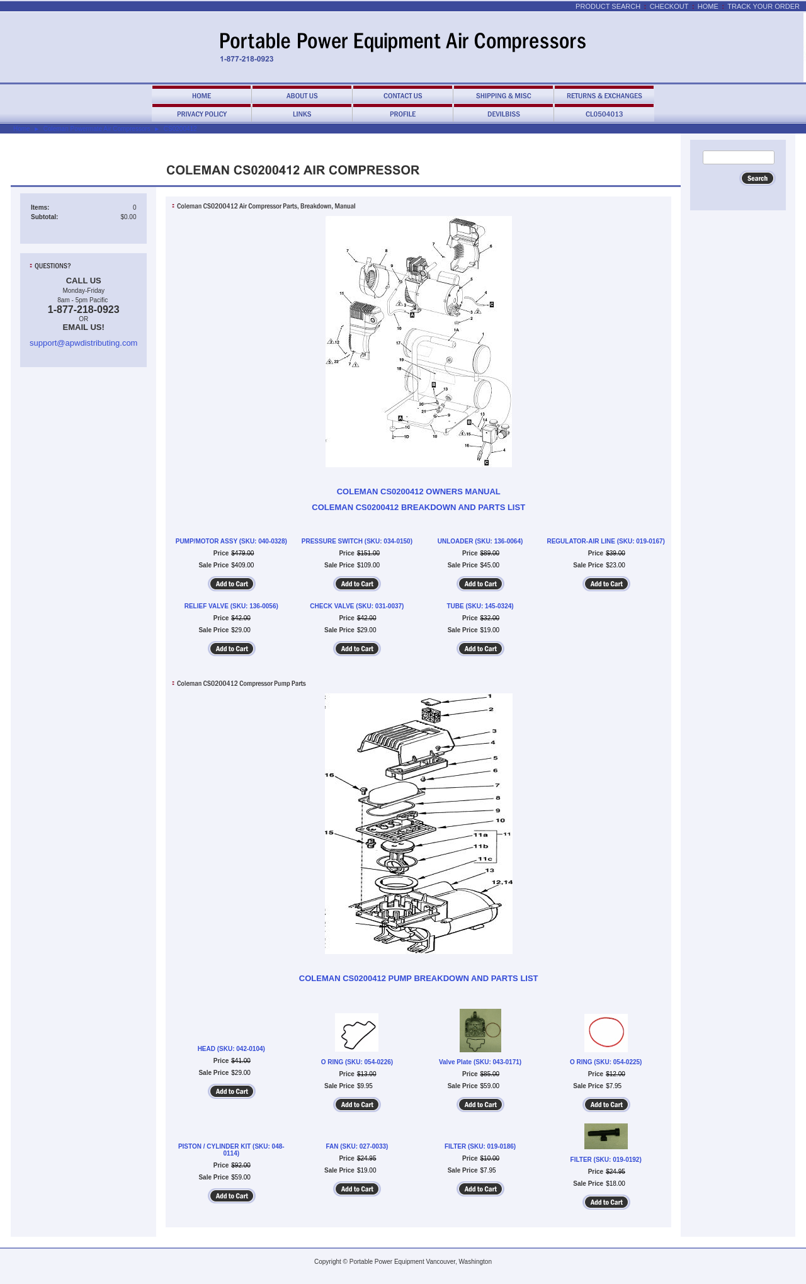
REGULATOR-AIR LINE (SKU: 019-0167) (605, 541)
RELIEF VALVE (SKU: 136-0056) (231, 606)
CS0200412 (180, 128)
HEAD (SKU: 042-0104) (231, 1048)
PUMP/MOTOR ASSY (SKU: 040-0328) (231, 541)
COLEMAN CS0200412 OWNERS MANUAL (419, 491)
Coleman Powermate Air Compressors (96, 128)
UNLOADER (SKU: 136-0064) (480, 541)
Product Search (608, 6)
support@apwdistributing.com (83, 343)
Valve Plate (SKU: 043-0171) (480, 1062)
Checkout (669, 6)
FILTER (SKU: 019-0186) (480, 1146)
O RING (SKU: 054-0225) (606, 1062)
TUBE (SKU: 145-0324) (479, 606)
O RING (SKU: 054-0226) (357, 1062)
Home (708, 6)
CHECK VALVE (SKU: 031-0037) (357, 606)
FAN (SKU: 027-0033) (357, 1146)
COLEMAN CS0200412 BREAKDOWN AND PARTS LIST (418, 507)
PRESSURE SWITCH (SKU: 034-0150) (357, 541)
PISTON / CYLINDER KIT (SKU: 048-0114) (231, 1150)
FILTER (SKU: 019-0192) (606, 1159)
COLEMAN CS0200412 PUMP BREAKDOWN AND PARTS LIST (418, 978)
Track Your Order (763, 6)
